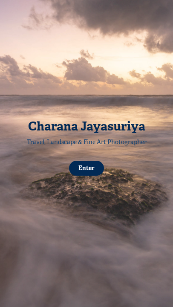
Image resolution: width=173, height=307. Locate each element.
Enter (86, 168)
